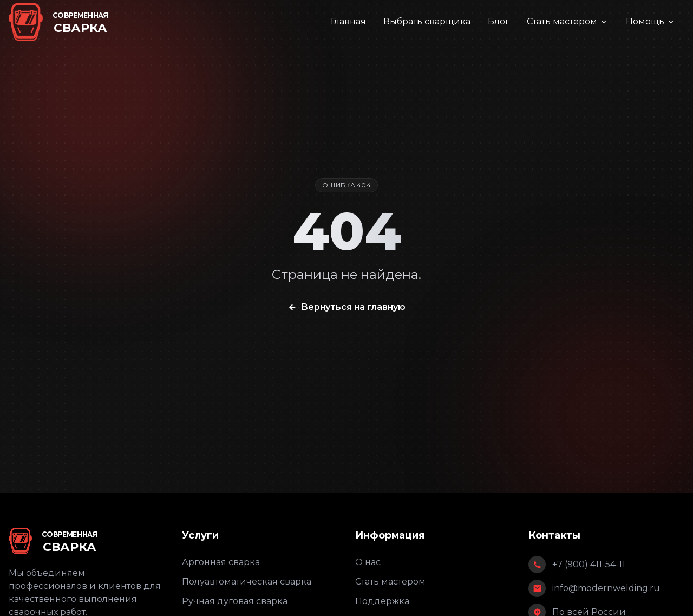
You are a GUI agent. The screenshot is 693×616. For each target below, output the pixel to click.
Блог (498, 21)
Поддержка (382, 601)
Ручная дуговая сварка (234, 601)
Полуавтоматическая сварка (246, 581)
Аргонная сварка (221, 562)
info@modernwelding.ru (606, 588)
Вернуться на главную (346, 307)
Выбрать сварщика (426, 21)
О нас (368, 562)
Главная (348, 21)
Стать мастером (568, 21)
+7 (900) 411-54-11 (588, 564)
